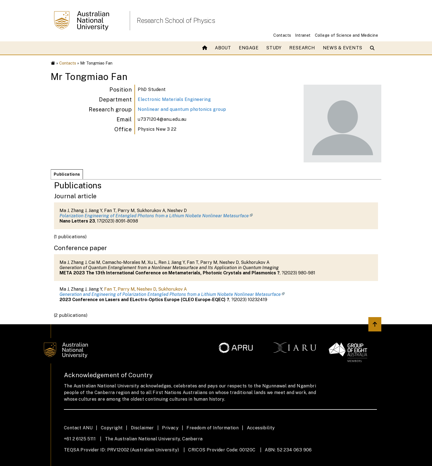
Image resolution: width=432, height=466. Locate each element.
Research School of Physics (176, 20)
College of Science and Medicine (346, 35)
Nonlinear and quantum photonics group (182, 109)
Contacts (282, 35)
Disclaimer (142, 427)
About (223, 47)
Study (274, 47)
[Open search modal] (373, 48)
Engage (248, 47)
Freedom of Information (213, 427)
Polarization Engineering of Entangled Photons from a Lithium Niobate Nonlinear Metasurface (154, 215)
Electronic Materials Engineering (174, 99)
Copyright (112, 427)
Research (302, 47)
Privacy (170, 427)
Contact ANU (78, 427)
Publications (67, 174)
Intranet (302, 35)
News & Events (342, 47)
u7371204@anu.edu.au (162, 119)
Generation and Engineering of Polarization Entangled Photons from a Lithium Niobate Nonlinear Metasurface (170, 294)
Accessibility (261, 427)
